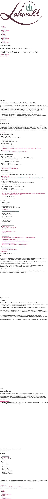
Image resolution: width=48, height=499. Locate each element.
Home (3, 26)
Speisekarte (4, 29)
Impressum (4, 492)
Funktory (19, 488)
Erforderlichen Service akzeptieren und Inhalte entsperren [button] (11, 486)
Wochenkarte (2, 223)
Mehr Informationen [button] (4, 484)
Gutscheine (4, 31)
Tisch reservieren (5, 30)
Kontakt (3, 33)
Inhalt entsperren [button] (3, 485)
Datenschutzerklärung (6, 494)
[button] (24, 132)
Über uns (4, 27)
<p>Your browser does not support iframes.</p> (10, 285)
